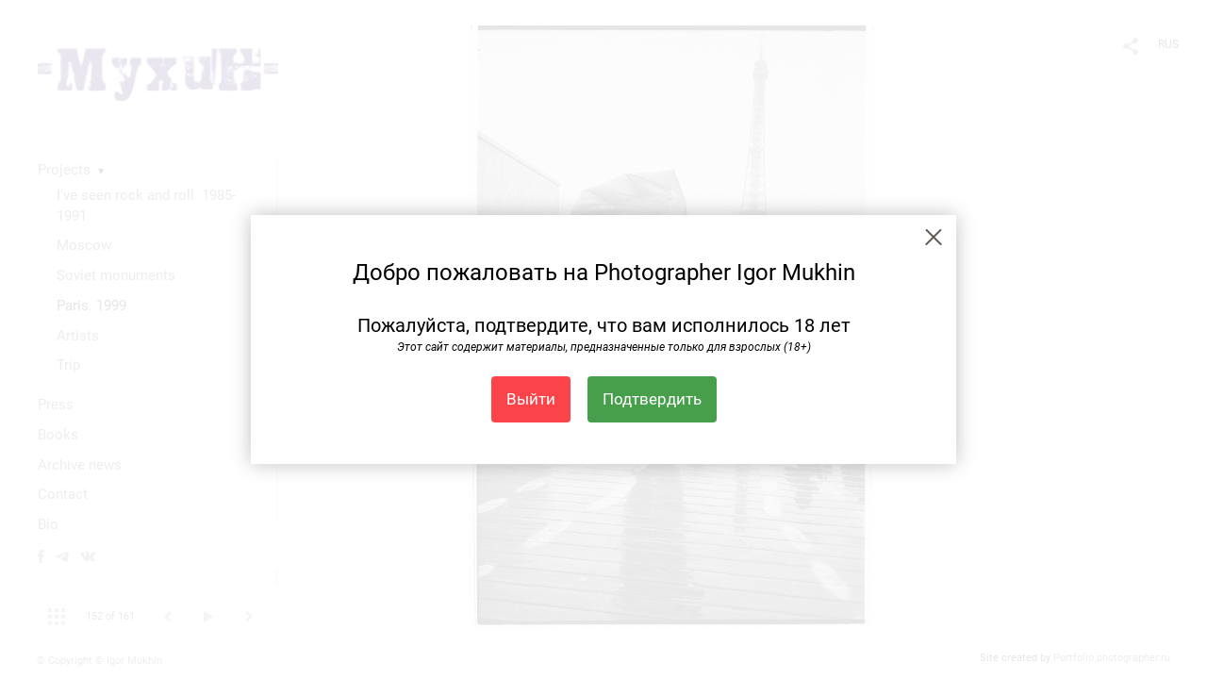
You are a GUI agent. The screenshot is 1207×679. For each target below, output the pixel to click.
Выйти (530, 398)
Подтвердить (652, 398)
